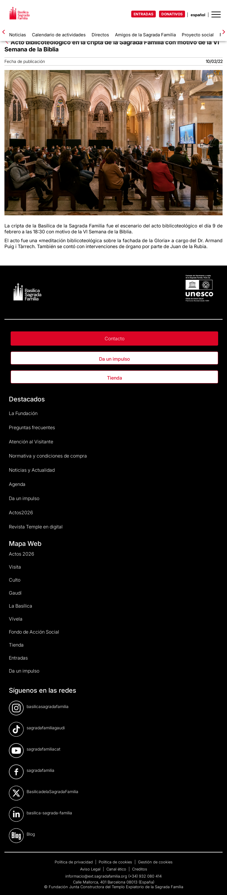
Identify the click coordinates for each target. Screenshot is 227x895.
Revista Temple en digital (36, 527)
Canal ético (116, 869)
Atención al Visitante (31, 442)
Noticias (17, 35)
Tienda (114, 378)
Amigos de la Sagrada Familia (145, 35)
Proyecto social (198, 35)
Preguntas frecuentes (32, 427)
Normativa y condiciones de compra (48, 456)
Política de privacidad (74, 862)
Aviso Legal (91, 869)
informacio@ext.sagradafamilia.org (96, 876)
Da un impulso (114, 359)
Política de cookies (116, 862)
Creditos (139, 869)
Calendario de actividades (59, 35)
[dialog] (216, 883)
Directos (100, 35)
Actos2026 (21, 512)
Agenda (17, 484)
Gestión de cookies (155, 862)
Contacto (114, 338)
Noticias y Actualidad (32, 470)
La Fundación (23, 413)
